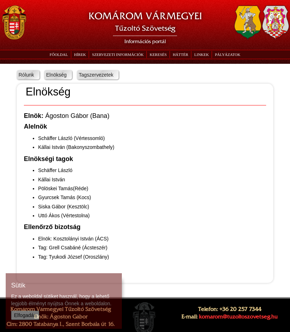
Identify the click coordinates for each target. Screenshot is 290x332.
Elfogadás (25, 315)
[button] (117, 54)
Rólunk (26, 75)
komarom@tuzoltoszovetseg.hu (238, 316)
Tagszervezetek (96, 75)
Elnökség (56, 75)
